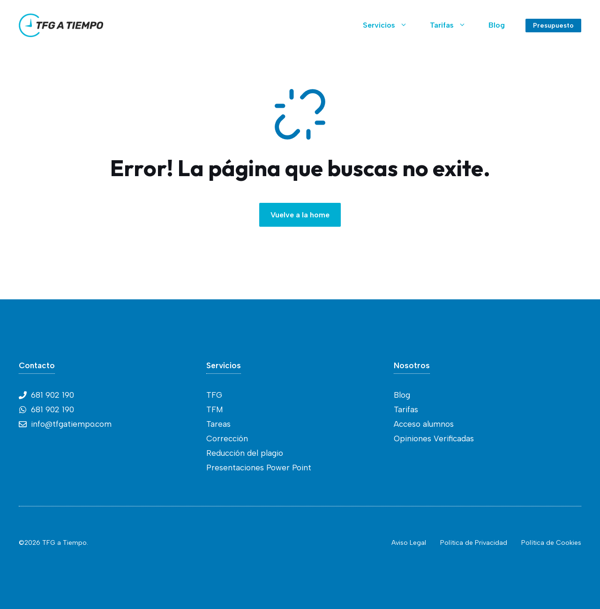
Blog (496, 25)
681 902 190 (52, 395)
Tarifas (453, 25)
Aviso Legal (408, 543)
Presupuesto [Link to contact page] (553, 26)
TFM (214, 409)
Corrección (227, 438)
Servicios (391, 25)
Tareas (218, 424)
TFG (214, 395)
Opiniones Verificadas (434, 438)
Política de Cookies (551, 543)
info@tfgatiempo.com (71, 424)
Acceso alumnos (424, 424)
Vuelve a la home (300, 214)
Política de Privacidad (473, 543)
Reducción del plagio (244, 453)
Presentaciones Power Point (258, 467)
